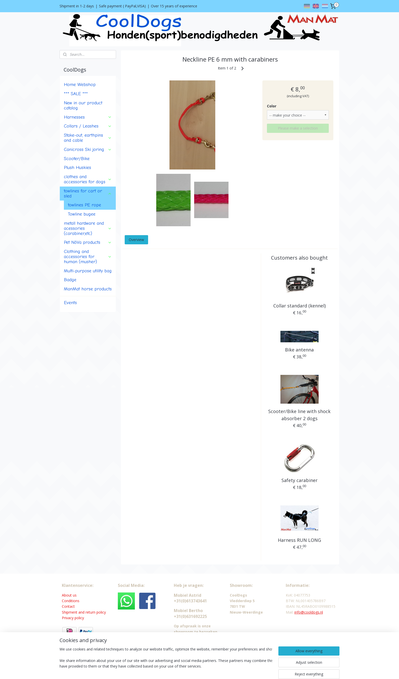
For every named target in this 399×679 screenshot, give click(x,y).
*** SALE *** (76, 93)
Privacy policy (73, 617)
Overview (136, 239)
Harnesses (88, 117)
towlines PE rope (84, 204)
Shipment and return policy (84, 612)
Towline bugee (81, 214)
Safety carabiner (299, 480)
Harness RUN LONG (299, 540)
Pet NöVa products (88, 242)
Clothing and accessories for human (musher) (88, 256)
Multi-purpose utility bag (88, 270)
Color (271, 106)
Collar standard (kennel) (299, 306)
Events (70, 302)
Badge (70, 279)
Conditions (70, 600)
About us (69, 595)
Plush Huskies (77, 167)
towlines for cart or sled (88, 193)
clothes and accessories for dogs (88, 179)
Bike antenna (299, 350)
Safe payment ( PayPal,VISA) (122, 6)
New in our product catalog (83, 105)
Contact (68, 606)
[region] (166, 661)
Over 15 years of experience (174, 6)
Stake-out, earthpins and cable (88, 138)
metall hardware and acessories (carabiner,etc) (88, 228)
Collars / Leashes (88, 126)
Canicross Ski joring (88, 149)
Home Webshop (80, 84)
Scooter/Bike (77, 158)
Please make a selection (298, 128)
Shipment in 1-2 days (77, 6)
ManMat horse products (88, 288)
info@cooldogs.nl (308, 612)
